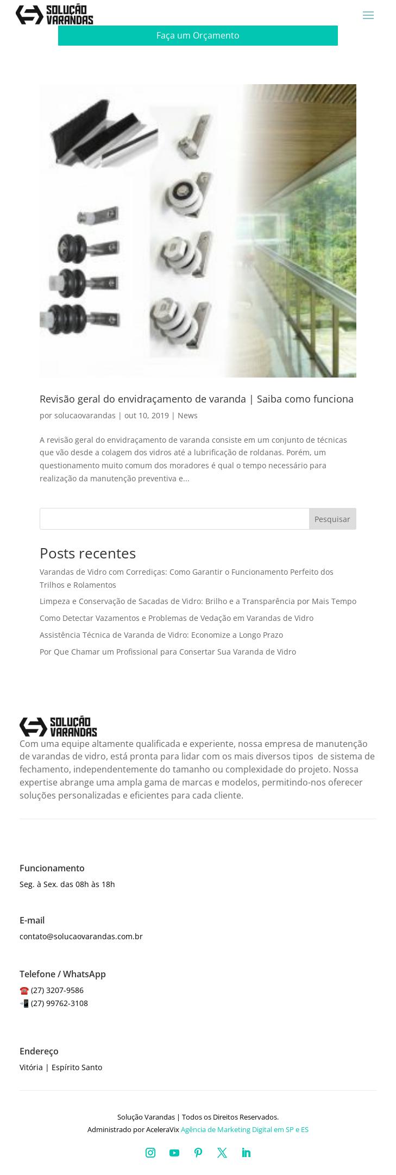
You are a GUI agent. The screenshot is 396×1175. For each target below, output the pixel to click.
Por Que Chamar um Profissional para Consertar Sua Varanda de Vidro (168, 651)
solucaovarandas (85, 415)
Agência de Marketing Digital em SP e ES (245, 1129)
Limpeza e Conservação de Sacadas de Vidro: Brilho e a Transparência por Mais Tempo (198, 601)
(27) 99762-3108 (59, 1003)
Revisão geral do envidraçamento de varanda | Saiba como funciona (197, 398)
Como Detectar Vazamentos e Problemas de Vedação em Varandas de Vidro (176, 618)
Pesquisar (332, 519)
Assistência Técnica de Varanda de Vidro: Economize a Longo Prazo (161, 635)
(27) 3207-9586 (57, 990)
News (188, 415)
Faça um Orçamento (198, 35)
